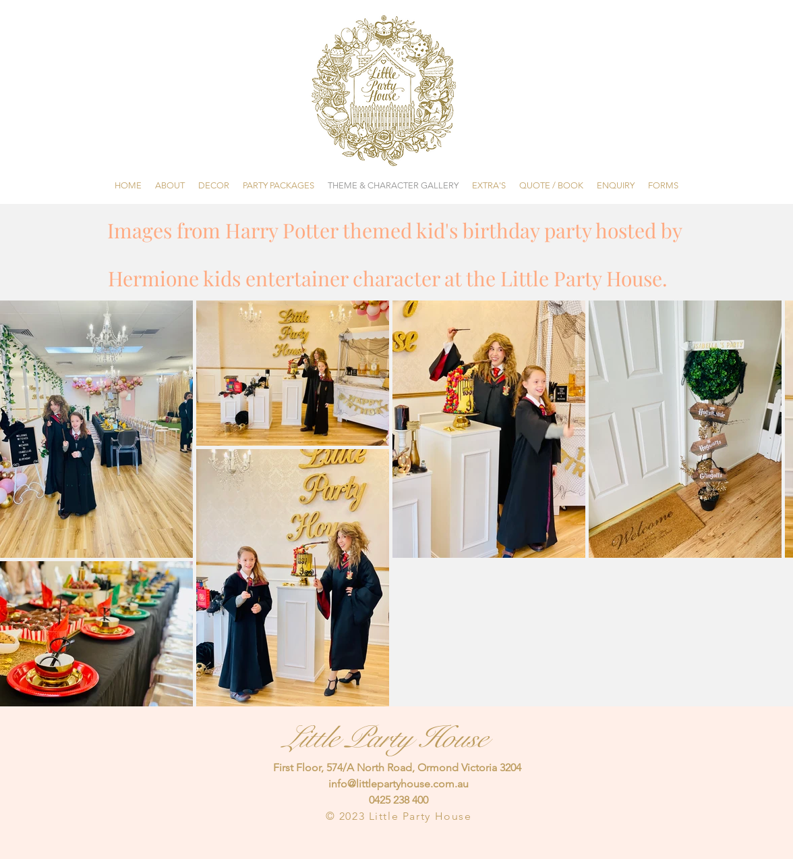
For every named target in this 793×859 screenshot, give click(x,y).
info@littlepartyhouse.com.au (398, 783)
